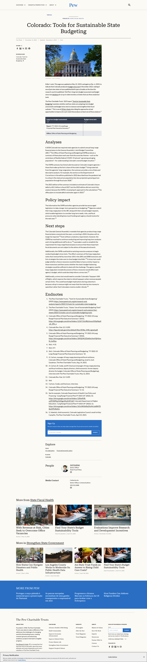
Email (49, 429)
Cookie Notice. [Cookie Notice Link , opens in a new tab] (22, 660)
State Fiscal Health (42, 499)
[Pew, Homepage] (73, 5)
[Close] (144, 657)
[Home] (32, 619)
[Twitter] (118, 646)
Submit (95, 432)
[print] (29, 48)
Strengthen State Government (45, 542)
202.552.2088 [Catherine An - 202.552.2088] (74, 485)
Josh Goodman (75, 465)
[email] (71, 472)
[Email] (69, 432)
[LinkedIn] (115, 646)
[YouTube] (121, 646)
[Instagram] (112, 646)
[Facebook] (109, 646)
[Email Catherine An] (71, 487)
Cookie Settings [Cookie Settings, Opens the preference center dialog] (112, 657)
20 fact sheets (66, 109)
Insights (79, 624)
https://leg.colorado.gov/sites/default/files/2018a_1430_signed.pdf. (73, 330)
